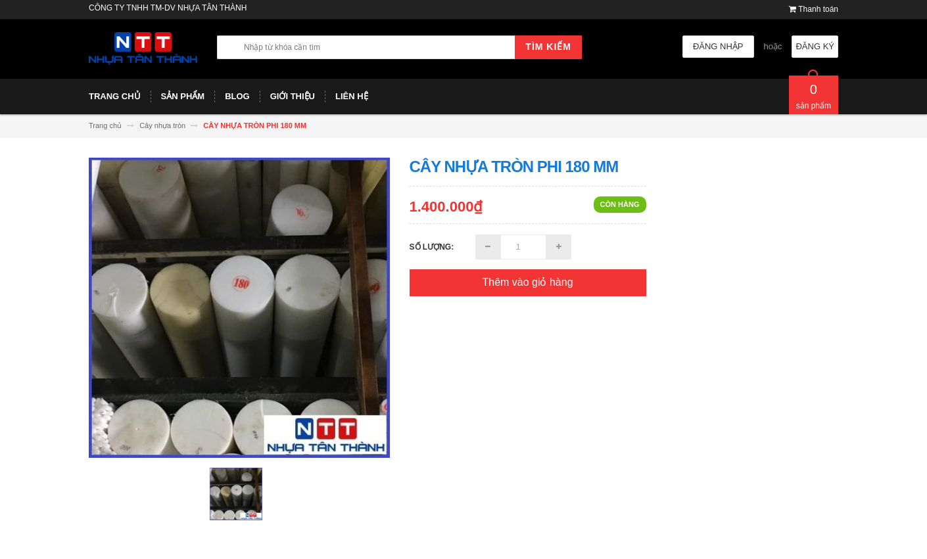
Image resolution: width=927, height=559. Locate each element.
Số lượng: (432, 247)
